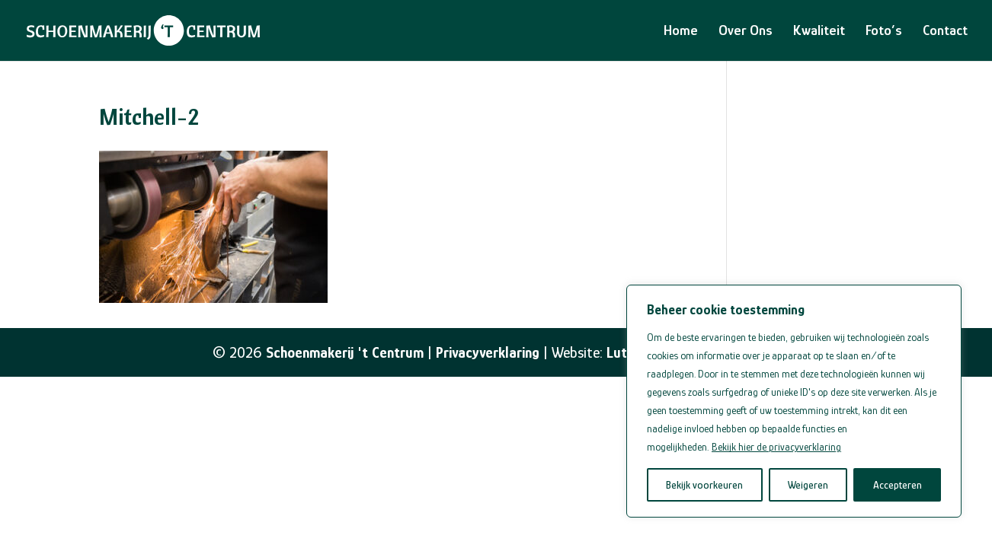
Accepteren (897, 485)
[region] (794, 401)
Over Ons (745, 31)
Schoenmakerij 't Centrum (345, 352)
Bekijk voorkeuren (704, 485)
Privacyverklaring (487, 352)
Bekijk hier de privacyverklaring (776, 447)
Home (681, 31)
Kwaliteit (819, 31)
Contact (945, 31)
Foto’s (884, 31)
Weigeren (808, 485)
